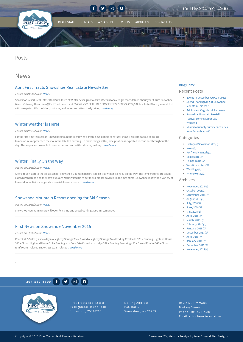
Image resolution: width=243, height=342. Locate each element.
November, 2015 (197, 249)
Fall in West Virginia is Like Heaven (206, 110)
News (46, 94)
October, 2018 (195, 190)
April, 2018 (194, 216)
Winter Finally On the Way (39, 161)
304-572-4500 (213, 8)
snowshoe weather (179, 9)
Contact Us (163, 22)
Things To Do (195, 161)
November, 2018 (197, 186)
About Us (142, 22)
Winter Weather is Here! (37, 124)
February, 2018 (196, 224)
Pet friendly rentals (198, 152)
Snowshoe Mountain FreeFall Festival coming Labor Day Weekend (203, 119)
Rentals (87, 22)
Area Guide (106, 22)
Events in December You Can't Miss (206, 98)
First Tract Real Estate (40, 308)
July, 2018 (193, 203)
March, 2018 (194, 220)
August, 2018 (195, 199)
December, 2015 (197, 245)
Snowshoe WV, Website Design (169, 336)
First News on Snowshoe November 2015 (53, 226)
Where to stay (195, 173)
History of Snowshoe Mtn (202, 144)
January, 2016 (195, 241)
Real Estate (66, 22)
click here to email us (205, 316)
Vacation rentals (197, 165)
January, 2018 (195, 228)
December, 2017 (197, 232)
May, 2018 (193, 212)
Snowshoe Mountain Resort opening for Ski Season (62, 198)
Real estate (194, 157)
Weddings (193, 169)
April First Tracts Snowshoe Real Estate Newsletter (61, 87)
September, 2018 (197, 195)
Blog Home (187, 85)
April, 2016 (194, 237)
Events (124, 22)
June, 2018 (194, 207)
